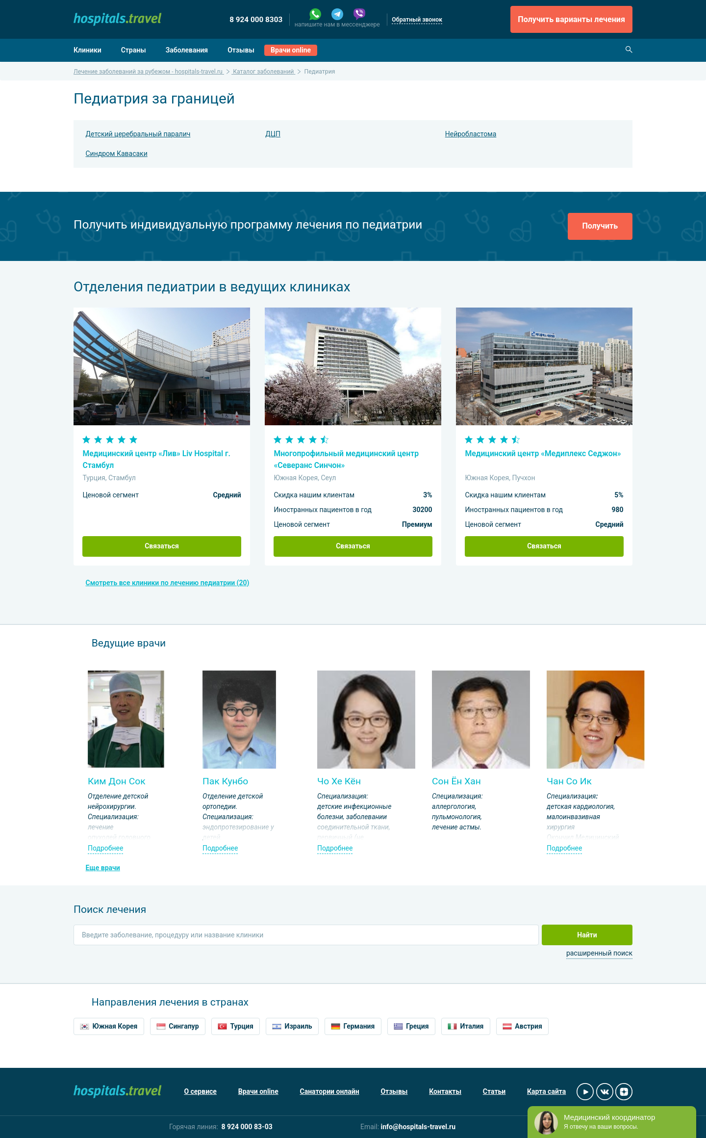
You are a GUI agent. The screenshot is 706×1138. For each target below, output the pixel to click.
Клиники (87, 50)
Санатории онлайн (329, 1091)
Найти (587, 935)
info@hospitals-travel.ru (418, 1127)
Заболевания (187, 50)
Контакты (445, 1091)
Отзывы (240, 50)
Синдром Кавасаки (117, 153)
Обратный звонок (417, 19)
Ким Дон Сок (117, 781)
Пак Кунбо (225, 781)
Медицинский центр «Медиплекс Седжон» (543, 453)
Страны (133, 50)
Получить (600, 226)
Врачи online (291, 50)
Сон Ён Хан (456, 781)
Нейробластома (471, 134)
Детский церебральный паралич (138, 134)
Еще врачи (103, 868)
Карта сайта (546, 1091)
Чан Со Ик (569, 781)
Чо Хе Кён (339, 781)
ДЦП (272, 134)
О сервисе (200, 1091)
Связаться (162, 546)
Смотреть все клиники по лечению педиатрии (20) (168, 583)
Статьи (494, 1091)
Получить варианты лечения (571, 19)
